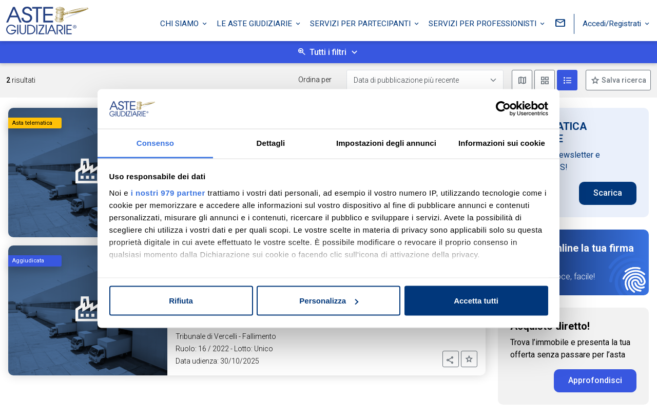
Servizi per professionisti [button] (483, 22)
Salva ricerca (623, 80)
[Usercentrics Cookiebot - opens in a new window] (503, 109)
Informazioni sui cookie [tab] (501, 142)
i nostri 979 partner (168, 192)
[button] (450, 359)
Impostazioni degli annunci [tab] (386, 142)
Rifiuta (181, 300)
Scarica (607, 193)
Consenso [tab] (155, 142)
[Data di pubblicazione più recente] (425, 80)
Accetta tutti (476, 300)
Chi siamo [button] (180, 22)
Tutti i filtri (328, 52)
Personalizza (328, 300)
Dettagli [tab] (271, 142)
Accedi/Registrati (613, 22)
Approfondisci (595, 380)
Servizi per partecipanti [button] (361, 22)
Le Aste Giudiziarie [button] (255, 22)
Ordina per (315, 79)
